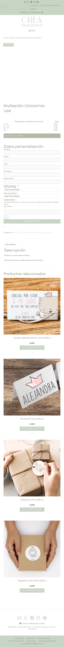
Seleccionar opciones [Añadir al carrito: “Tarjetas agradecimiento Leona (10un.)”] (32, 347)
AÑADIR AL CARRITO (32, 221)
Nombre (7, 149)
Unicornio (48, 232)
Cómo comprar (43, 638)
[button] (5, 227)
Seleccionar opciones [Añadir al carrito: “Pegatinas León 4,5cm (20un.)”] (32, 590)
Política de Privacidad (47, 641)
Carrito (33, 9)
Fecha (6, 157)
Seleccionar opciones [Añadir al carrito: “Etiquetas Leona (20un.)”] (32, 509)
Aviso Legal (31, 641)
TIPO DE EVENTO (11, 193)
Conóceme (19, 638)
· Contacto (34, 5)
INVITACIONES (38, 232)
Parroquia (8, 171)
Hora (6, 164)
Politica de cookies (16, 641)
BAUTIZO (20, 38)
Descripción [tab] (10, 244)
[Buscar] (26, 6)
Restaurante (9, 178)
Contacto (30, 638)
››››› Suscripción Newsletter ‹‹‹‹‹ (32, 644)
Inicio (6, 38)
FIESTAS (12, 38)
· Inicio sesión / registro (50, 5)
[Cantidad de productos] (6, 217)
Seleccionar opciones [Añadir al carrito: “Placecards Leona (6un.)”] (32, 428)
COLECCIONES (26, 232)
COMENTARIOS (9, 200)
